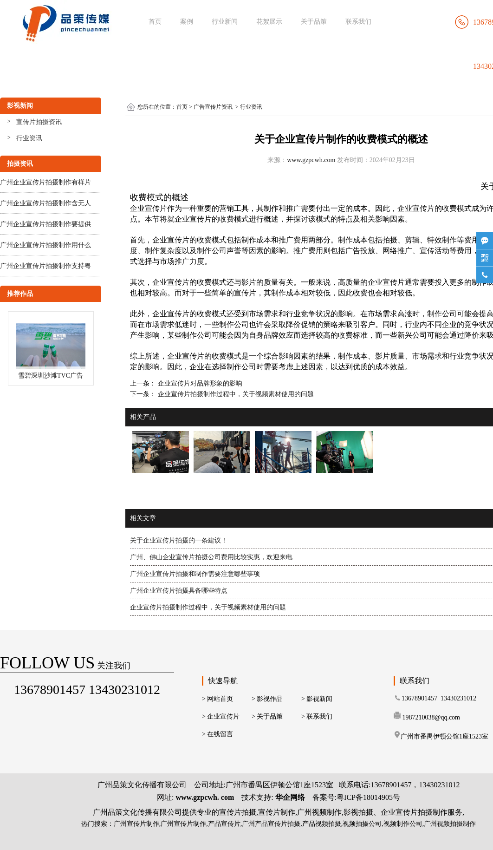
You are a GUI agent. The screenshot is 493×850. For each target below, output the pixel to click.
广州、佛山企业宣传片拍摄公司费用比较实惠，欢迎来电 (211, 557)
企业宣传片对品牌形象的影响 (199, 383)
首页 (155, 21)
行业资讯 (29, 138)
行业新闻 (225, 21)
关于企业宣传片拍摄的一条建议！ (178, 540)
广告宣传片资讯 (213, 107)
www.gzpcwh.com (311, 160)
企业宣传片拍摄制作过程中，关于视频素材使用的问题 (235, 394)
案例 (186, 21)
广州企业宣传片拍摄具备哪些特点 (178, 590)
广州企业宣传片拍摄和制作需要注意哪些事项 (195, 573)
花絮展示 (269, 21)
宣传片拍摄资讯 (39, 121)
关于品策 (314, 21)
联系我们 (358, 21)
